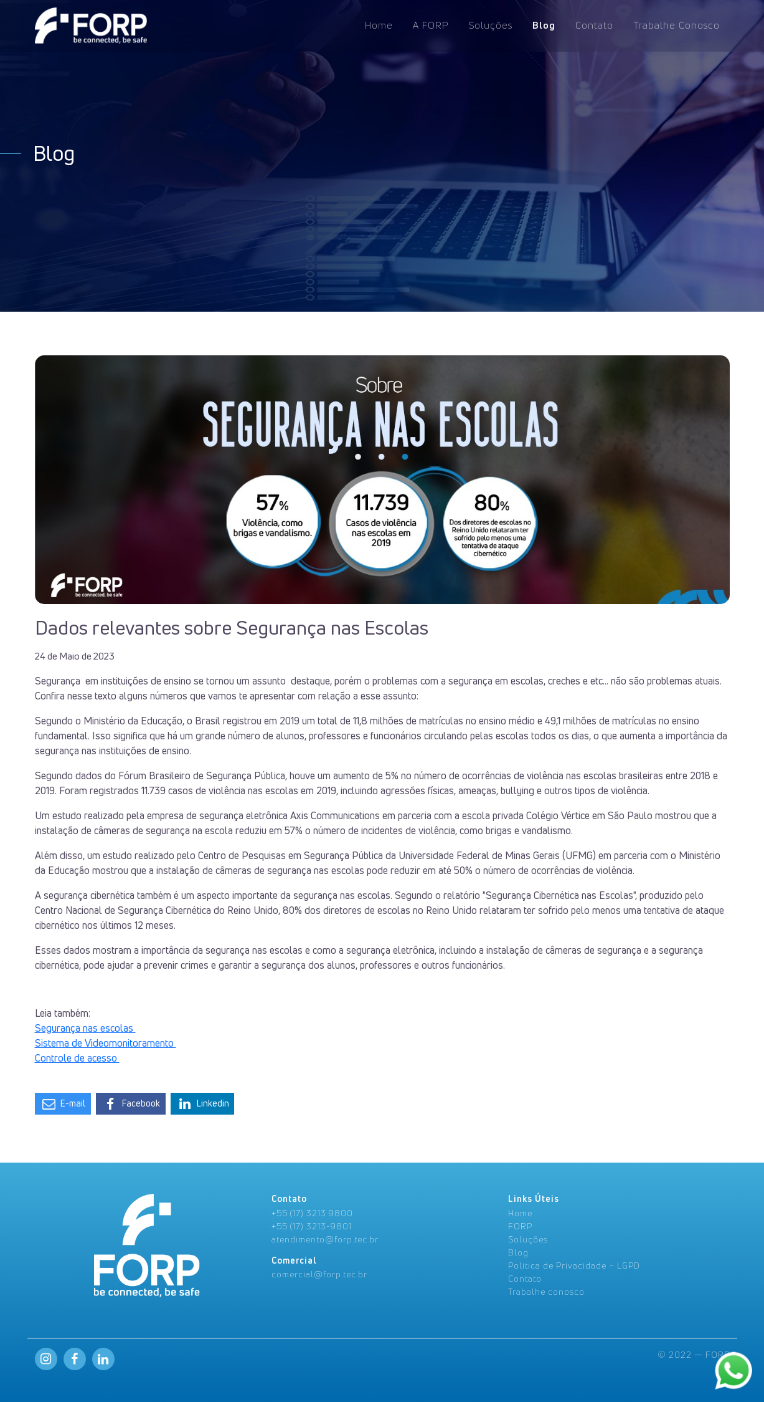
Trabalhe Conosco (676, 24)
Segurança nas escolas (85, 1028)
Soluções (490, 24)
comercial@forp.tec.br (319, 1274)
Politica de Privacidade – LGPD (574, 1265)
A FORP (430, 24)
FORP (520, 1226)
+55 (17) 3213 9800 (312, 1213)
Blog (543, 24)
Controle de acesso (77, 1058)
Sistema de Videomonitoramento (105, 1043)
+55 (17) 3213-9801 (311, 1226)
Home (379, 24)
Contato (594, 24)
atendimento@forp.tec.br (325, 1239)
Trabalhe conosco (546, 1291)
